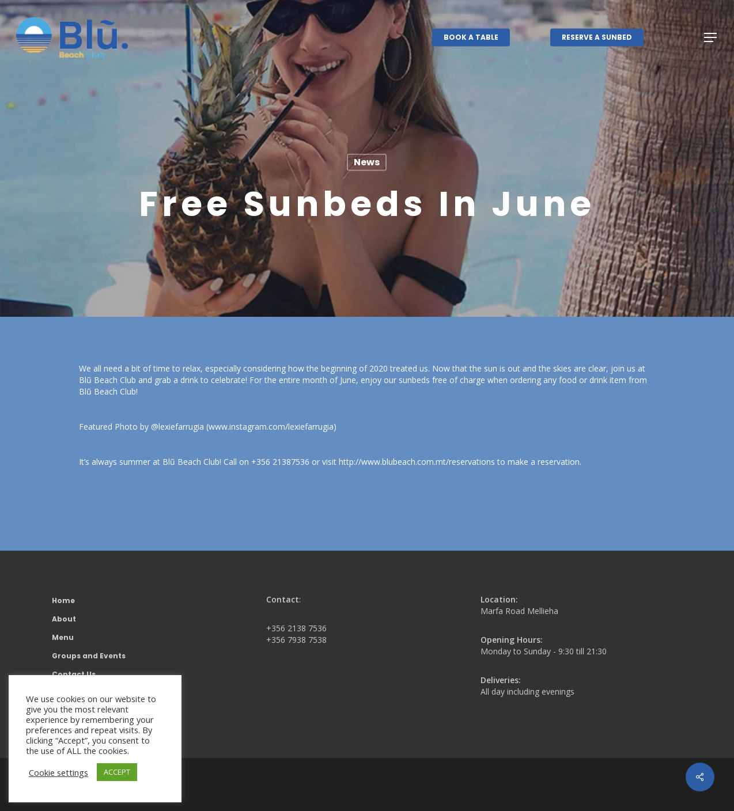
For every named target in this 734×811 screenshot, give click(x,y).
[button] (711, 38)
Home (63, 600)
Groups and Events (89, 656)
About (64, 619)
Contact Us (74, 674)
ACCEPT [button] (117, 772)
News (367, 162)
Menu (63, 637)
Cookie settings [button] (58, 772)
